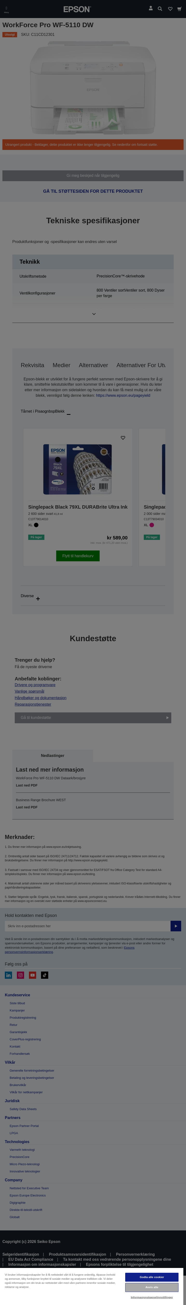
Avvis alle (151, 1287)
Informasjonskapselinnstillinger (152, 1297)
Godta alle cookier (152, 1277)
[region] (91, 1286)
